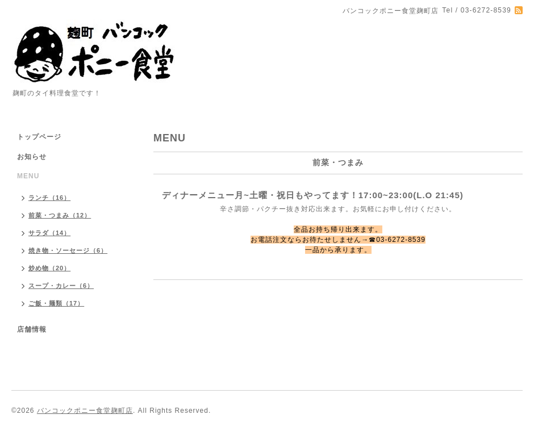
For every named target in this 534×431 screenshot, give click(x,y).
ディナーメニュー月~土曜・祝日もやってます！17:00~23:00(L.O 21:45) (313, 195)
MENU (28, 176)
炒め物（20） (49, 268)
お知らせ (32, 157)
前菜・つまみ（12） (59, 215)
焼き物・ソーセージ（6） (67, 250)
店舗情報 (32, 329)
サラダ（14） (49, 232)
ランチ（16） (49, 197)
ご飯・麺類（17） (56, 303)
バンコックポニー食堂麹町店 (85, 411)
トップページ (39, 137)
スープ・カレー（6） (61, 285)
